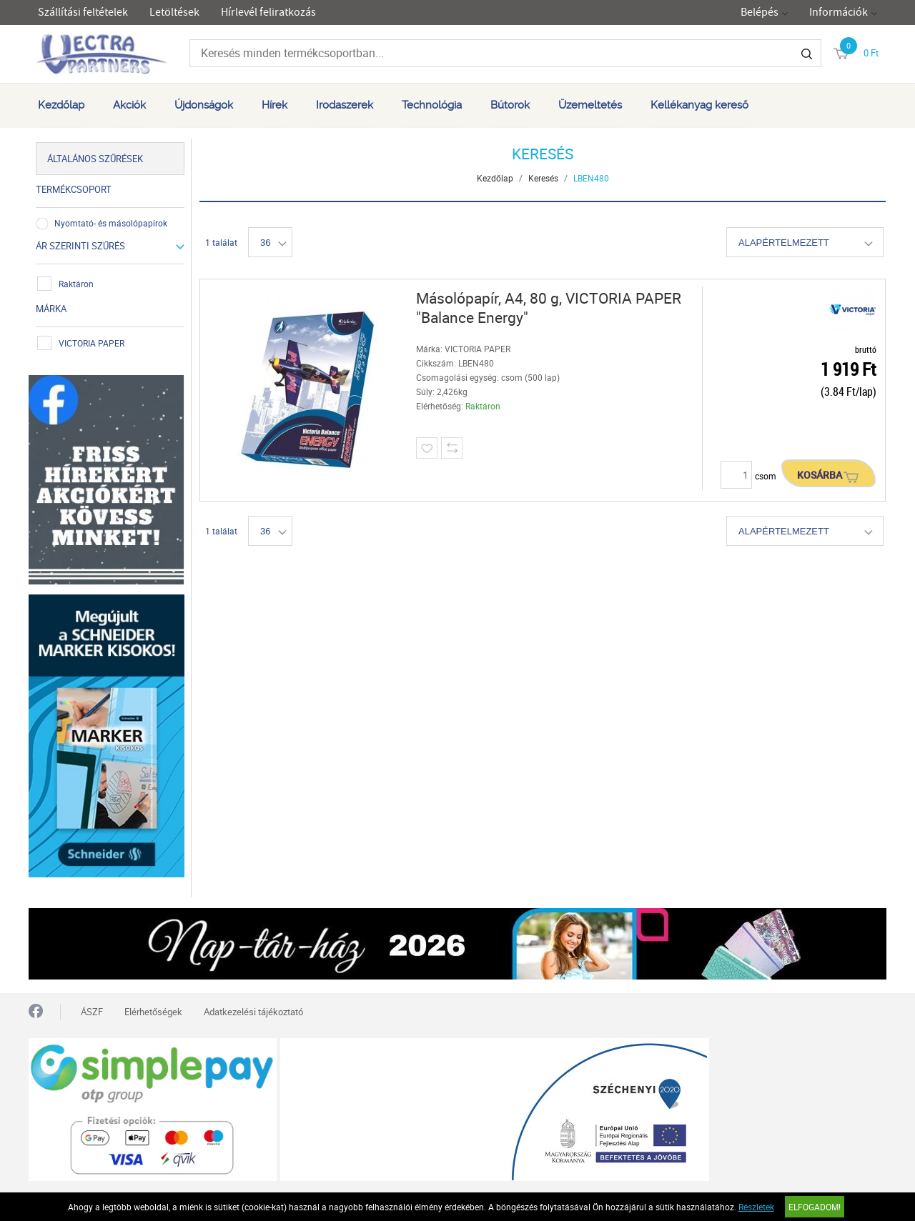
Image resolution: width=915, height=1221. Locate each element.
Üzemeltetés (590, 105)
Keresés (543, 178)
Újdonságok (203, 105)
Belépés (759, 12)
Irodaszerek (344, 105)
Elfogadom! (814, 1206)
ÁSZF (92, 1011)
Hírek (274, 105)
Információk (838, 12)
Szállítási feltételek (83, 12)
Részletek (756, 1206)
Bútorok (510, 105)
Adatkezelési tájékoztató (253, 1011)
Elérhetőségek (153, 1011)
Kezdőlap (61, 105)
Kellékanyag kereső (699, 105)
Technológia (432, 105)
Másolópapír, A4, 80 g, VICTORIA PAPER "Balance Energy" (548, 308)
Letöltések (174, 12)
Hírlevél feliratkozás (268, 12)
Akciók (129, 105)
